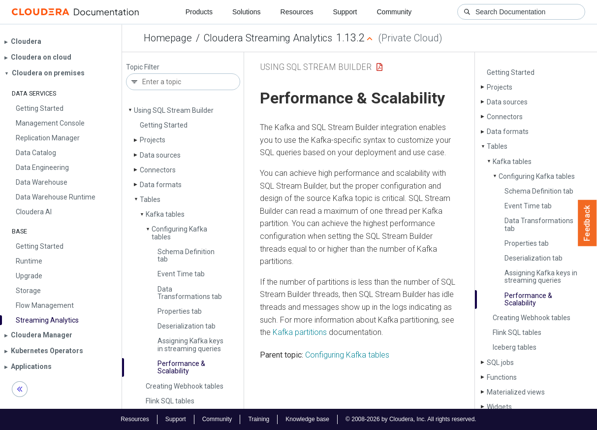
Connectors (158, 170)
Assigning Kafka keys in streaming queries (190, 344)
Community (394, 12)
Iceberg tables (514, 347)
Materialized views (516, 392)
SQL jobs (500, 362)
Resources (297, 12)
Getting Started (164, 125)
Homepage (168, 38)
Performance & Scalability (181, 367)
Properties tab (179, 311)
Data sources (160, 155)
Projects (152, 140)
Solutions (246, 12)
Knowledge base (307, 419)
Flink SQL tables (170, 401)
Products (199, 12)
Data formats (161, 185)
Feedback (587, 223)
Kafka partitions (300, 332)
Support (345, 12)
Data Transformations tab (189, 292)
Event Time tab (181, 274)
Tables (150, 199)
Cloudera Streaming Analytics (268, 38)
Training (258, 419)
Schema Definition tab (186, 255)
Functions (502, 377)
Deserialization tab (186, 326)
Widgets (499, 407)
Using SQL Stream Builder (174, 110)
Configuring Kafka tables (179, 232)
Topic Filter (142, 67)
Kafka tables (165, 214)
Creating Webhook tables (184, 386)
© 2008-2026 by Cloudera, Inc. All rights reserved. (411, 419)
